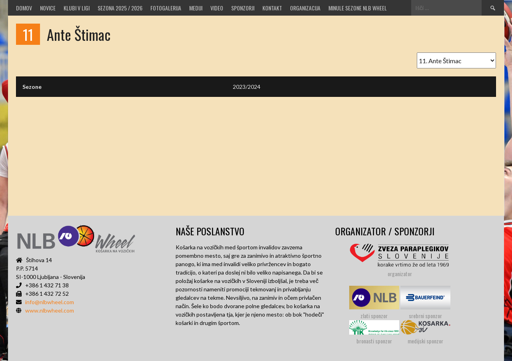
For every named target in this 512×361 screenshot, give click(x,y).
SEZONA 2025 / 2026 (120, 8)
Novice (48, 8)
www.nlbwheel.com (49, 310)
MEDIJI (195, 8)
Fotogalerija (165, 8)
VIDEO (216, 8)
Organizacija (305, 8)
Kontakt (272, 8)
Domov (24, 8)
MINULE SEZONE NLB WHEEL (357, 8)
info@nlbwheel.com (49, 302)
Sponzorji (242, 8)
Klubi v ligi (77, 8)
